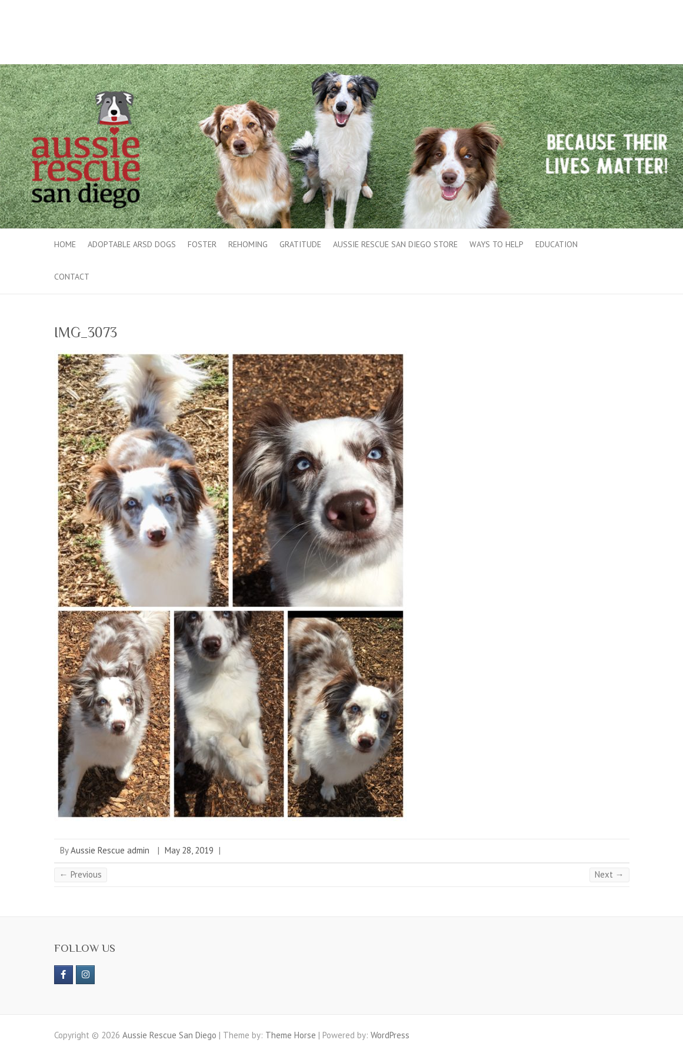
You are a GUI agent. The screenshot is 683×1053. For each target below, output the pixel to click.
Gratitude (300, 244)
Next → (609, 874)
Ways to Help (496, 244)
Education (556, 244)
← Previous (80, 874)
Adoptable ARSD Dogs (132, 244)
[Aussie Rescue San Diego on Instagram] (85, 974)
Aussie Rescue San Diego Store (395, 244)
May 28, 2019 (189, 850)
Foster (202, 244)
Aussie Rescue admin (110, 850)
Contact (71, 276)
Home (65, 244)
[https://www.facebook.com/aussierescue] (63, 974)
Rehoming (248, 244)
